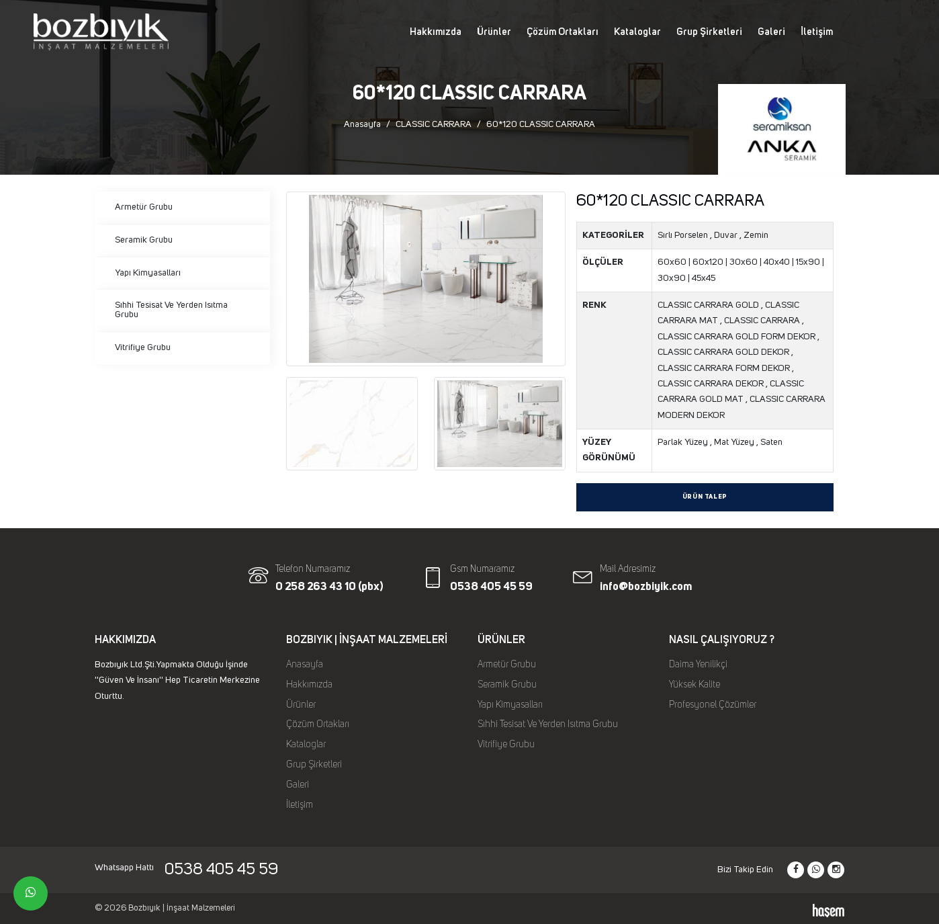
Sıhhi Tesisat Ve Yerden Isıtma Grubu (171, 309)
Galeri (771, 32)
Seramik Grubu (144, 240)
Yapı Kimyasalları (148, 273)
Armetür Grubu (144, 207)
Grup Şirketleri (709, 32)
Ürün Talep (704, 497)
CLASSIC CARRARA (434, 124)
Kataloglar (637, 32)
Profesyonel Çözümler (712, 705)
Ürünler (494, 32)
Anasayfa (362, 124)
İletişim (817, 32)
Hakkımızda (435, 32)
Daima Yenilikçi (698, 664)
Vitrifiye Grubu (143, 347)
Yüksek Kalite (694, 684)
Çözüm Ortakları (562, 32)
